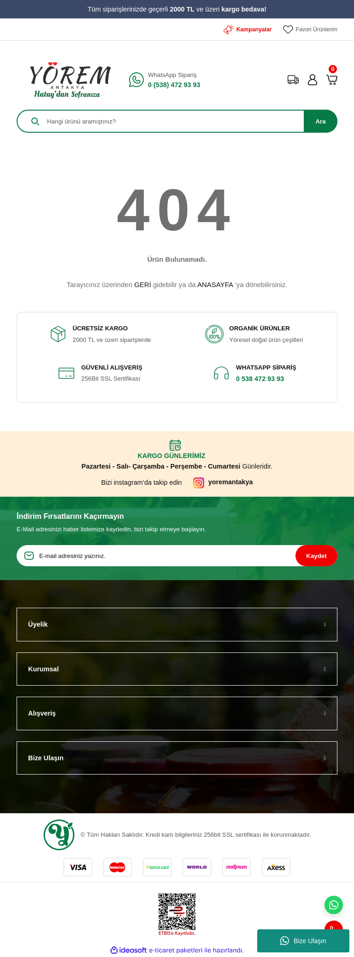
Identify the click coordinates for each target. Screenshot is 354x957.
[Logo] (67, 79)
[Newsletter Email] (177, 555)
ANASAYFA (215, 284)
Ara (320, 121)
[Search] (177, 121)
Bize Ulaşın (303, 941)
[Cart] (331, 79)
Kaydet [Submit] (316, 555)
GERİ (142, 284)
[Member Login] (312, 79)
